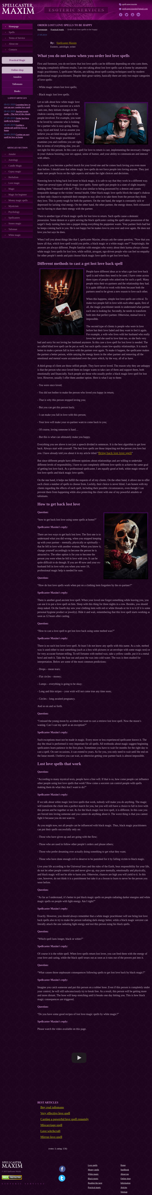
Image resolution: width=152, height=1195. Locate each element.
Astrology (13, 160)
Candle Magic (15, 165)
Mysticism (13, 206)
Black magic (93, 1179)
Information (125, 1183)
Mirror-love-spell (51, 1136)
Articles (124, 1187)
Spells (12, 32)
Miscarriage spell (51, 1125)
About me (13, 44)
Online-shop (17, 70)
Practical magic (94, 1187)
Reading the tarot (95, 1183)
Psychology (14, 212)
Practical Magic (17, 60)
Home (123, 1165)
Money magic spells (18, 200)
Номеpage (14, 26)
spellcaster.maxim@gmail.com (135, 9)
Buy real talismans (52, 1107)
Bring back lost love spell (115, 453)
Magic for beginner (17, 194)
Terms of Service (17, 38)
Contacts (13, 49)
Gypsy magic (14, 171)
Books (17, 91)
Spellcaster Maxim (67, 42)
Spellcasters (14, 217)
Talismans (17, 84)
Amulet (12, 154)
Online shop (126, 1179)
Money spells (93, 1170)
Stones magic (14, 223)
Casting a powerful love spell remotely (64, 1119)
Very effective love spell (55, 1113)
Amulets (17, 77)
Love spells (92, 1165)
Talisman (12, 229)
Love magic (14, 183)
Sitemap (124, 1192)
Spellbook (125, 1170)
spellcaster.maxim (129, 4)
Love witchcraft (50, 1131)
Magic (11, 189)
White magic (14, 235)
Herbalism (13, 177)
